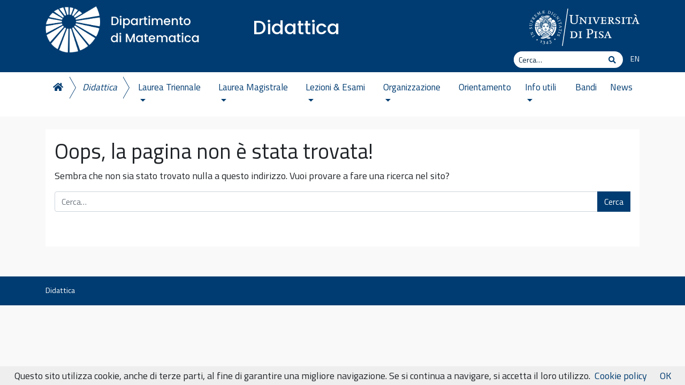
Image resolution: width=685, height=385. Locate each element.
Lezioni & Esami (335, 91)
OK (665, 375)
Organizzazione (411, 91)
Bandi (586, 87)
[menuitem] (631, 59)
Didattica (296, 27)
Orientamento (485, 87)
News (621, 87)
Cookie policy (621, 375)
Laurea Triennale (169, 91)
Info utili (540, 91)
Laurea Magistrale (253, 91)
